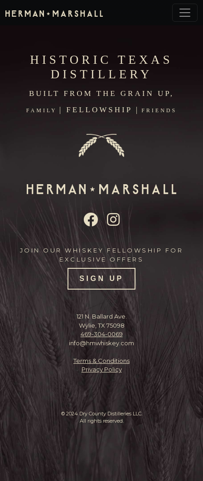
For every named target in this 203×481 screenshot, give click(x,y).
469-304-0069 (102, 334)
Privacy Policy (102, 369)
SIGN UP (101, 278)
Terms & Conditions (101, 360)
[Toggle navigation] (185, 13)
